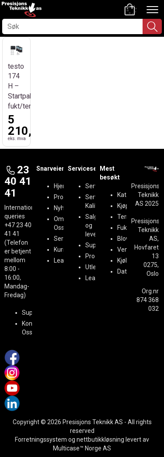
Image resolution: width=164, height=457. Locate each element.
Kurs (60, 249)
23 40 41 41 (17, 181)
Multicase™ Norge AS (82, 448)
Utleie (93, 267)
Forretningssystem (41, 439)
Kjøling (126, 260)
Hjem (61, 186)
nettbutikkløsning (100, 439)
